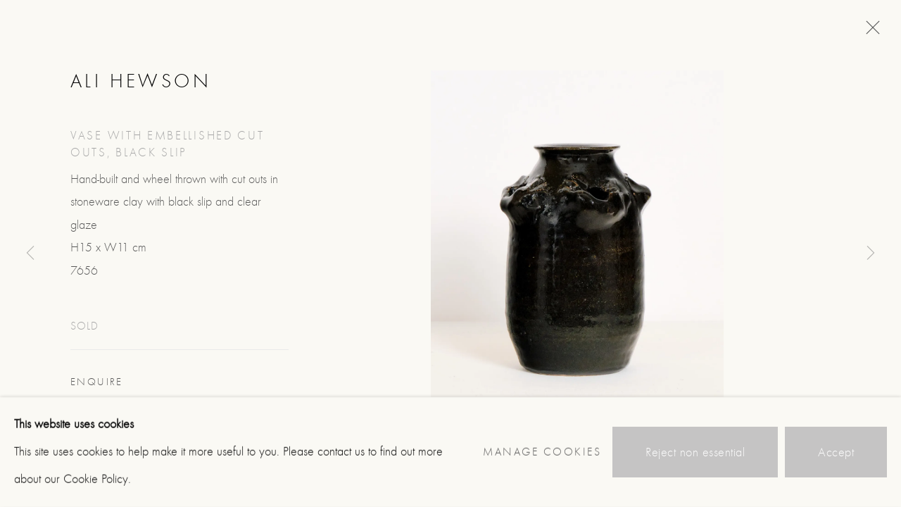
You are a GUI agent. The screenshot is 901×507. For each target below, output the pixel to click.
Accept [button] (836, 452)
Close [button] (869, 31)
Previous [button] (30, 253)
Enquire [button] (96, 382)
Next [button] (870, 253)
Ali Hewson (140, 81)
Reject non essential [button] (695, 452)
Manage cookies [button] (542, 452)
